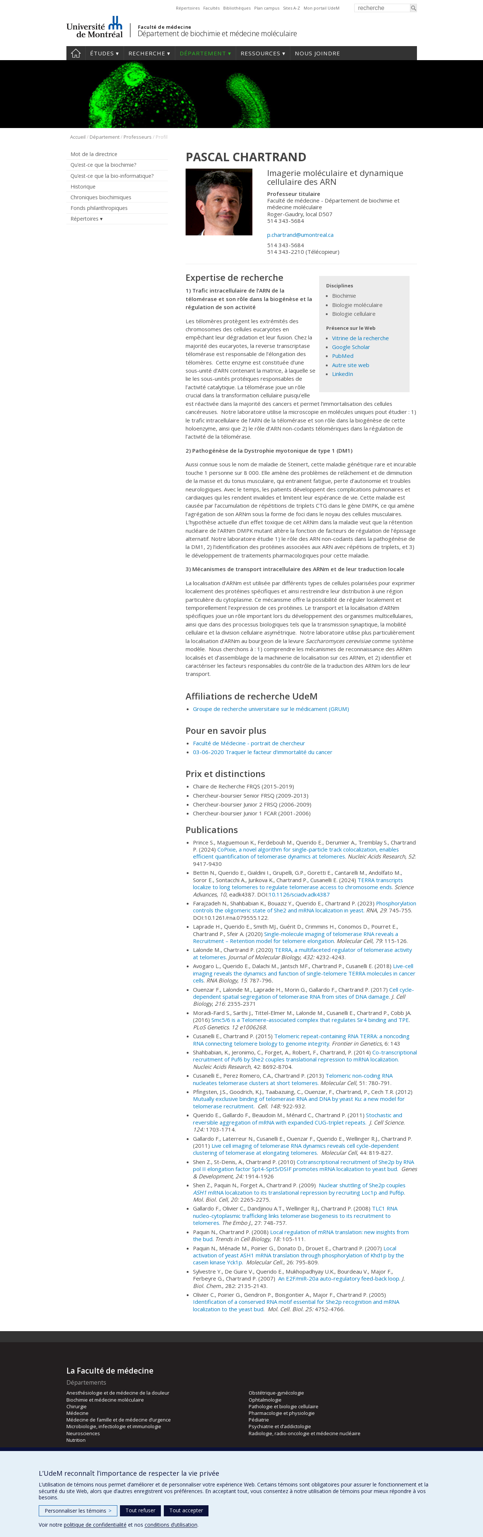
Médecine (77, 1413)
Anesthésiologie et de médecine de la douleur (117, 1392)
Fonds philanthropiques (99, 207)
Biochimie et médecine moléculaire (105, 1399)
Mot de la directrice (93, 154)
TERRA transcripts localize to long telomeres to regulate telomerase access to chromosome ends (298, 883)
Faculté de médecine (165, 27)
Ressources (260, 53)
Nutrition (76, 1440)
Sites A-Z (291, 8)
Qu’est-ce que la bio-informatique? (112, 175)
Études (102, 53)
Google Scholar (351, 346)
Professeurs (138, 137)
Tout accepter (186, 1510)
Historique (83, 186)
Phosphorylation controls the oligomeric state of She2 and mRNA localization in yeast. (304, 906)
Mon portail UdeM (321, 8)
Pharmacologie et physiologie (282, 1413)
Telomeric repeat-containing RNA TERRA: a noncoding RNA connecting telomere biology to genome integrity (301, 1039)
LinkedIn (342, 373)
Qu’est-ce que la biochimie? (103, 164)
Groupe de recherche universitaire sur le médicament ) (271, 708)
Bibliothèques (237, 8)
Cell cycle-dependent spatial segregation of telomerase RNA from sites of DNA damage (303, 993)
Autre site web (350, 365)
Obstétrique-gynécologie (276, 1392)
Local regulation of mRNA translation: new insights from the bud (301, 1235)
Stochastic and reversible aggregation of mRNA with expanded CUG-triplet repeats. (297, 1118)
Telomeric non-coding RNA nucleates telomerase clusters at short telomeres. (293, 1079)
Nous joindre (317, 53)
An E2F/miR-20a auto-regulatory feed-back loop (338, 1278)
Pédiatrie (259, 1419)
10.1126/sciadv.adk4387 (299, 894)
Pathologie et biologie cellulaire (283, 1406)
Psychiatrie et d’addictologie (280, 1426)
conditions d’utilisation (171, 1524)
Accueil (76, 53)
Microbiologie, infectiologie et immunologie (113, 1426)
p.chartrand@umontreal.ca (300, 234)
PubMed (342, 355)
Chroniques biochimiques (100, 197)
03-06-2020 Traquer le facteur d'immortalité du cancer (262, 752)
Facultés (211, 8)
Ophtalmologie (265, 1399)
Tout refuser (140, 1510)
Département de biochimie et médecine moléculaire (217, 33)
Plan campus (266, 8)
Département (203, 53)
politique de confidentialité (95, 1524)
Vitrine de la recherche (360, 338)
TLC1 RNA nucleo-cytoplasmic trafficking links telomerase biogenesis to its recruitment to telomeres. (295, 1215)
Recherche (146, 53)
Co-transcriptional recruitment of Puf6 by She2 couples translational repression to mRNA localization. (305, 1056)
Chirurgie (76, 1406)
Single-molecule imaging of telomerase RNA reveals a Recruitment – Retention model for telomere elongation (295, 937)
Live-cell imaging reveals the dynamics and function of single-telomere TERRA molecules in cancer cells (304, 973)
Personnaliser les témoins (78, 1510)
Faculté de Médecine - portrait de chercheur (249, 743)
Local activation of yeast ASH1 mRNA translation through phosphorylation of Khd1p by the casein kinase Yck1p (298, 1255)
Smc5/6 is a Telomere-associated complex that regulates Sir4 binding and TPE (310, 1019)
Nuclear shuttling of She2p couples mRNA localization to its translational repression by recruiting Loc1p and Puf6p (299, 1188)
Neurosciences (83, 1433)
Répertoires (188, 8)
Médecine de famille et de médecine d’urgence (118, 1419)
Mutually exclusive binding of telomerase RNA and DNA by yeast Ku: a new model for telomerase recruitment (299, 1102)
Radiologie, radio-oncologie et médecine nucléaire (304, 1433)
